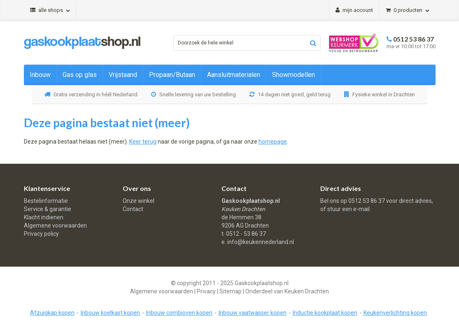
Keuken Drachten (306, 291)
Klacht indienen (43, 217)
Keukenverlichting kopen (395, 312)
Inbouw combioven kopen (179, 312)
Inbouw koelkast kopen (110, 312)
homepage (273, 141)
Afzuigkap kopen (52, 312)
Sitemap (230, 291)
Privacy (206, 291)
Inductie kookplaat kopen (325, 312)
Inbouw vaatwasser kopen (253, 312)
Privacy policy (41, 233)
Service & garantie (47, 209)
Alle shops (50, 10)
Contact (133, 209)
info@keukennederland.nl (260, 242)
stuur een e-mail (348, 209)
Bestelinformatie (46, 201)
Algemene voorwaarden (55, 225)
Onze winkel (138, 201)
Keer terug (142, 141)
